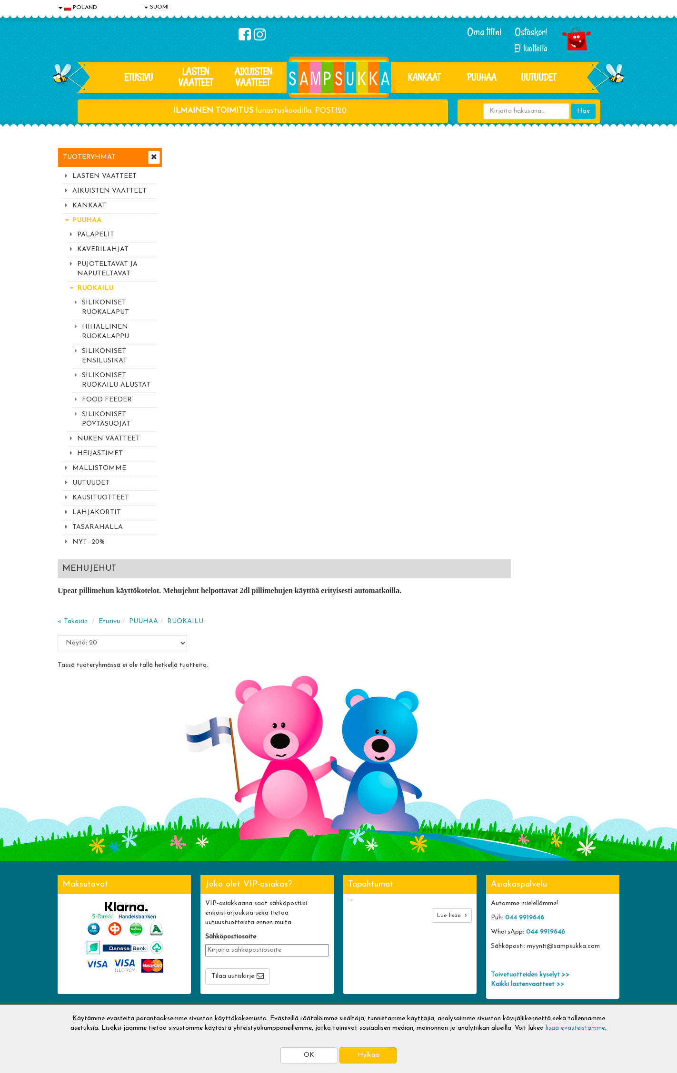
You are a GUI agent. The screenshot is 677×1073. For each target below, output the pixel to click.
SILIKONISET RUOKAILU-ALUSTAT (116, 380)
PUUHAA (481, 77)
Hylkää (368, 1055)
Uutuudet (538, 77)
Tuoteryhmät (89, 157)
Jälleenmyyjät (79, 994)
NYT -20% (88, 542)
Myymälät (74, 980)
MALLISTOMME (99, 468)
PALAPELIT (95, 234)
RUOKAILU (95, 288)
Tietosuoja (74, 937)
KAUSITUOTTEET (100, 497)
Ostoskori (531, 32)
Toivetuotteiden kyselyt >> (530, 858)
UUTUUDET (91, 483)
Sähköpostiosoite (230, 820)
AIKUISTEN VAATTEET (253, 76)
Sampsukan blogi (312, 951)
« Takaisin (187, 209)
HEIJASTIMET (100, 453)
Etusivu (138, 77)
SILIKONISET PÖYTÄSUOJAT (106, 419)
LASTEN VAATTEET (196, 76)
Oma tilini (484, 32)
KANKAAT (424, 77)
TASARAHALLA (97, 527)
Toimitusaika (191, 923)
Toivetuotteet (193, 951)
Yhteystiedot (78, 951)
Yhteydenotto (79, 965)
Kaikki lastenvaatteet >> (527, 868)
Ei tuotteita (531, 48)
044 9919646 (524, 801)
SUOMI (156, 7)
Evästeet (72, 923)
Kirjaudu (300, 923)
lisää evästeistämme (575, 1028)
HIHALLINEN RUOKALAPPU (105, 331)
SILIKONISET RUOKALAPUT (105, 307)
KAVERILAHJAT (103, 249)
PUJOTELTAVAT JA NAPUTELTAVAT (107, 269)
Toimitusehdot (194, 937)
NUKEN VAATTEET (108, 438)
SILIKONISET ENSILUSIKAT (104, 356)
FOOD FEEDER (107, 399)
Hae (583, 111)
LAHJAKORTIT (96, 512)
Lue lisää (452, 799)
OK (309, 1055)
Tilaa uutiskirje (232, 860)
